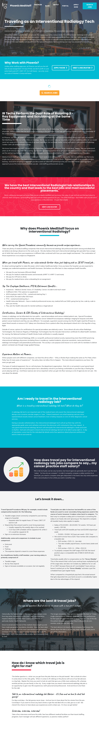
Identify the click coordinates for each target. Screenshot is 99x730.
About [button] (56, 5)
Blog (47, 6)
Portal (65, 6)
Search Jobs (89, 6)
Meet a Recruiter (83, 67)
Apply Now (76, 6)
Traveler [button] (38, 5)
